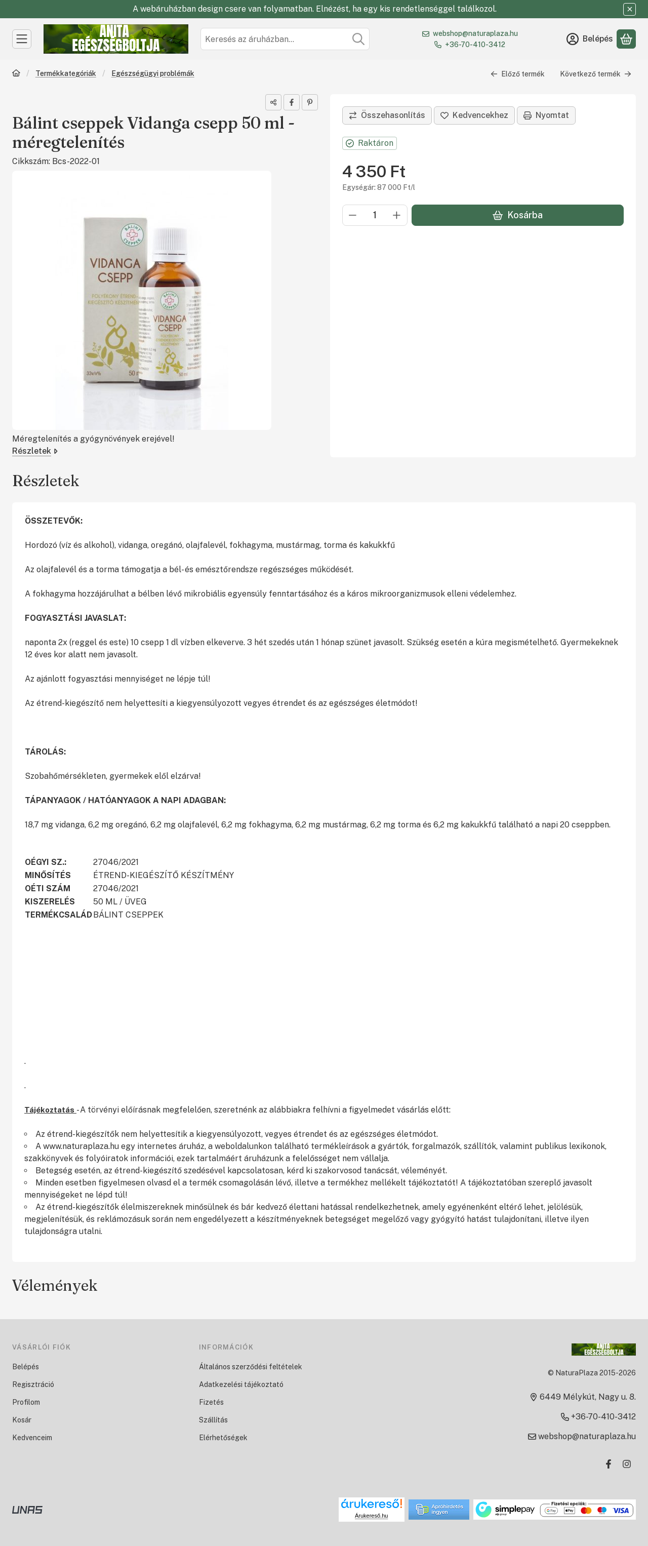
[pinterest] (310, 102)
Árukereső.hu (371, 1516)
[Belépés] (590, 39)
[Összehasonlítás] (387, 115)
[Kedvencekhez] (474, 115)
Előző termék (518, 74)
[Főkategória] (16, 74)
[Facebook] (608, 1464)
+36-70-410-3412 (475, 45)
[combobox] (285, 39)
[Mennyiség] (375, 215)
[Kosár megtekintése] (626, 39)
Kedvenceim (32, 1438)
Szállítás (213, 1420)
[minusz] (353, 215)
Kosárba (518, 215)
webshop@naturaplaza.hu (475, 33)
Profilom (26, 1402)
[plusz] (397, 215)
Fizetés (211, 1402)
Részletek (35, 451)
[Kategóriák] (21, 39)
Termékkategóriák (65, 73)
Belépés (25, 1367)
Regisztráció (33, 1384)
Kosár (21, 1420)
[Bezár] (629, 9)
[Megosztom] (273, 102)
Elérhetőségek (223, 1438)
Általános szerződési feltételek (250, 1367)
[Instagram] (627, 1464)
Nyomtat (546, 115)
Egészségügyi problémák (152, 73)
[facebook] (292, 102)
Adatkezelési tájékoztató (241, 1384)
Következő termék (595, 74)
